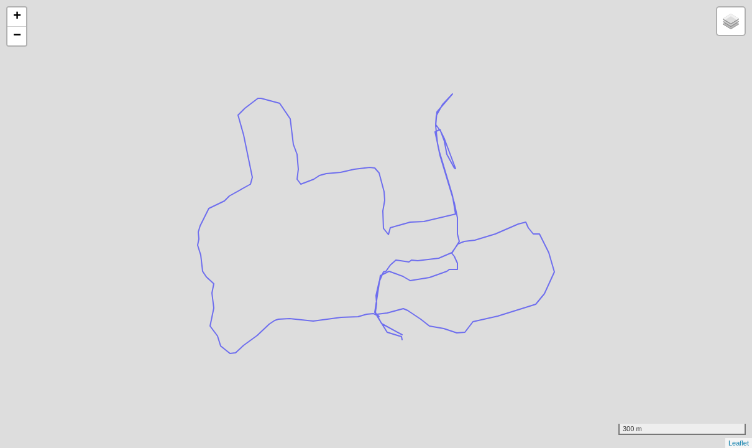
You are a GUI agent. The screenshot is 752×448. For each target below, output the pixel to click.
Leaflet (738, 443)
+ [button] (17, 16)
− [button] (17, 36)
